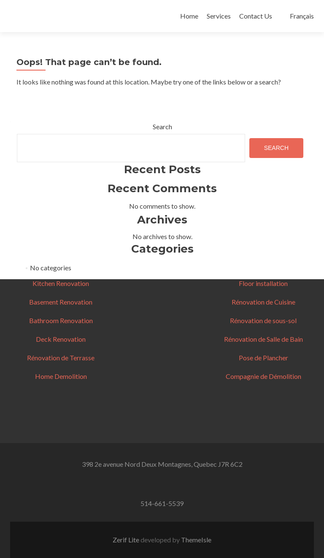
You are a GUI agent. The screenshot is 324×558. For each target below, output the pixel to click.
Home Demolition (61, 376)
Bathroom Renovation (61, 320)
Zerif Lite (126, 540)
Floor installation (263, 283)
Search (162, 126)
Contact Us (255, 16)
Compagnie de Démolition (263, 376)
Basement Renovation (60, 302)
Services (219, 16)
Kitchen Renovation (60, 283)
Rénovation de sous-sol (263, 320)
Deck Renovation (61, 339)
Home (189, 16)
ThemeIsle (196, 540)
